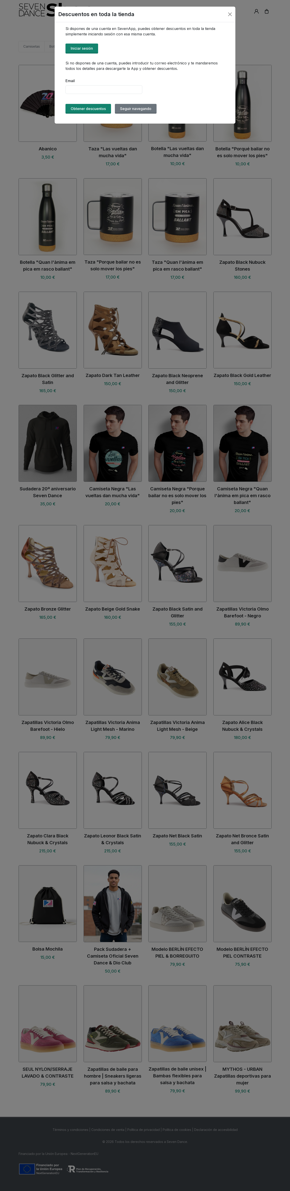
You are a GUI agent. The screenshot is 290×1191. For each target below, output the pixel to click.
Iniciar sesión (82, 48)
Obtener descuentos (88, 108)
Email (70, 80)
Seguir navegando (135, 108)
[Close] (230, 14)
